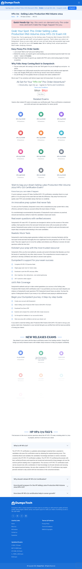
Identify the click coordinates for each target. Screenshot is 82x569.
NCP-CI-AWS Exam (16, 548)
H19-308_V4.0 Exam (16, 551)
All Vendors (14, 529)
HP (17, 16)
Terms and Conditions (41, 87)
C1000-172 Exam (16, 545)
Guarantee (14, 535)
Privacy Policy (45, 523)
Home (13, 16)
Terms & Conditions (47, 526)
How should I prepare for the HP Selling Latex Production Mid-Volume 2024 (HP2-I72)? (39, 493)
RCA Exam (14, 556)
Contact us (14, 532)
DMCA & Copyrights (47, 529)
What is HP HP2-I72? (21, 453)
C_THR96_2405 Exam (17, 554)
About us (13, 526)
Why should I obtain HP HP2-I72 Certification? (30, 486)
